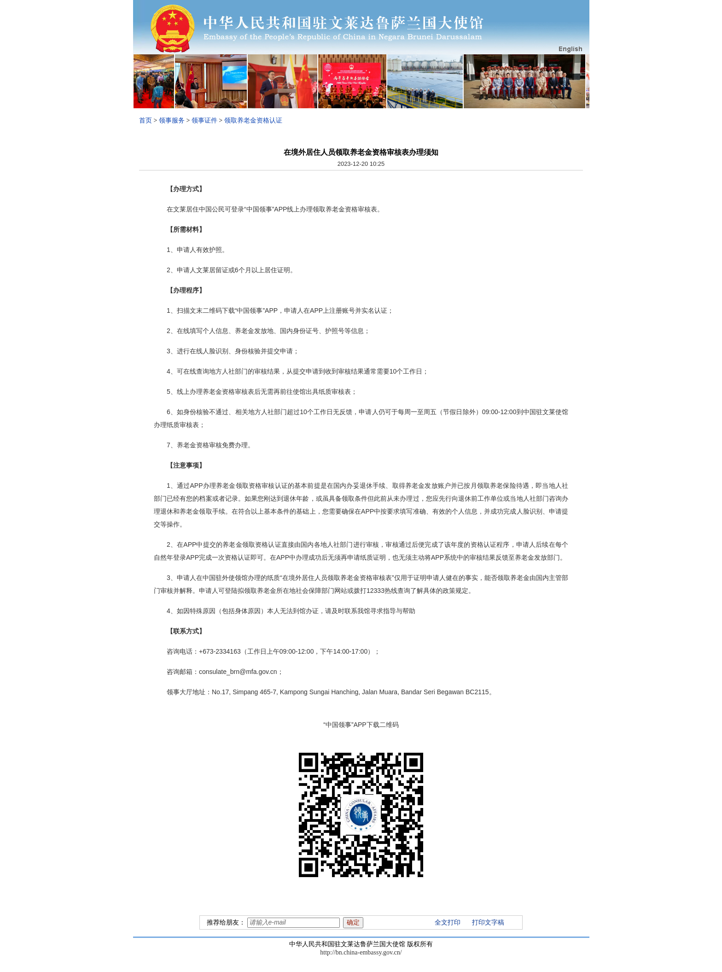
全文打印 (447, 922)
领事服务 (172, 120)
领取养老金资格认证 (253, 120)
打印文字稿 (488, 922)
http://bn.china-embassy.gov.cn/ (361, 952)
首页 (145, 120)
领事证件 (204, 120)
